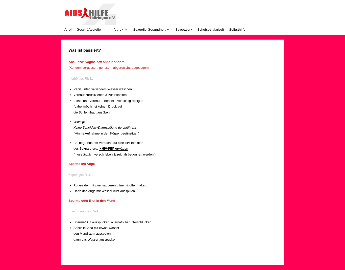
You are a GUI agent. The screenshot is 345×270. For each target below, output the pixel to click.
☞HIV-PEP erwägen (113, 148)
